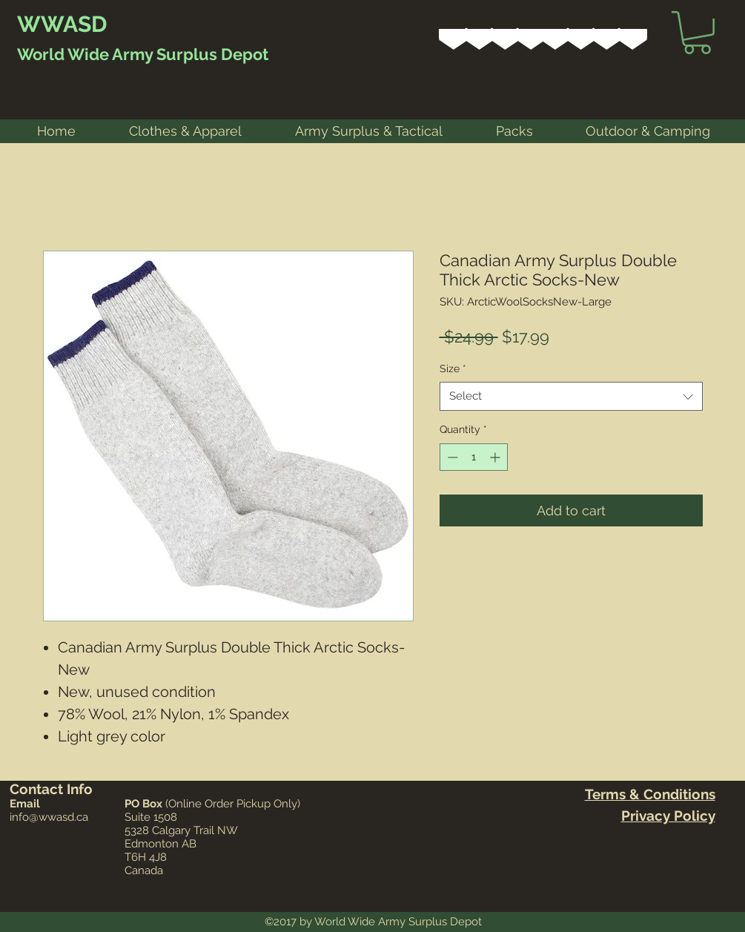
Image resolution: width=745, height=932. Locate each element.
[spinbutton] (473, 457)
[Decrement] (451, 457)
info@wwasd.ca (49, 817)
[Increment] (496, 457)
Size (453, 368)
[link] (697, 32)
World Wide (63, 54)
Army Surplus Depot (188, 54)
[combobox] (571, 396)
